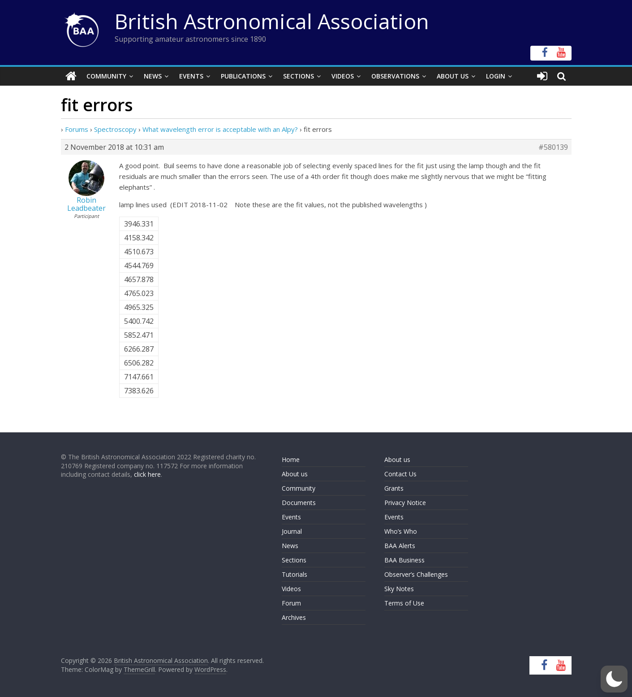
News (153, 76)
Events (191, 76)
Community (106, 76)
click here (147, 474)
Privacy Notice (405, 502)
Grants (394, 488)
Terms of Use (404, 603)
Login (495, 76)
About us (295, 474)
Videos (342, 76)
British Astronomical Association (272, 21)
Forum (291, 603)
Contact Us (400, 474)
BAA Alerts (399, 545)
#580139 (553, 147)
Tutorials (294, 574)
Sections (298, 76)
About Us (453, 76)
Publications (243, 76)
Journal (292, 531)
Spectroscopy (115, 129)
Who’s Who (400, 531)
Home (291, 459)
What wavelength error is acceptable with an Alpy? (220, 129)
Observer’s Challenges (416, 574)
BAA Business (404, 560)
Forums (76, 129)
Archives (294, 617)
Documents (299, 502)
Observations (395, 76)
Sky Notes (399, 588)
